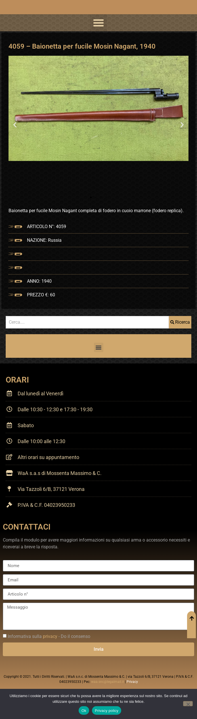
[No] (188, 703)
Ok (83, 710)
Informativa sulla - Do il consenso (49, 636)
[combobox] (87, 322)
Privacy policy (106, 710)
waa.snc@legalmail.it (107, 682)
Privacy (132, 682)
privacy (50, 636)
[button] (98, 22)
